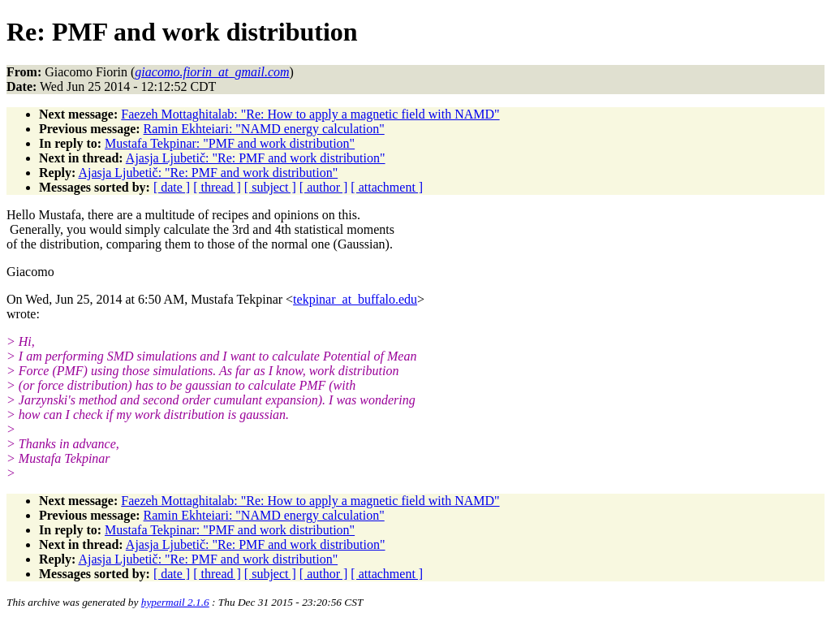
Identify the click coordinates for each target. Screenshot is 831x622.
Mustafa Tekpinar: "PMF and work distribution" (230, 143)
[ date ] (171, 187)
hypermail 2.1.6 (175, 602)
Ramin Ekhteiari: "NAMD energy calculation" (264, 129)
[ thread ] (217, 187)
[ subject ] (270, 187)
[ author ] (323, 187)
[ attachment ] (387, 187)
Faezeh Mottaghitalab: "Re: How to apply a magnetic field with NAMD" (310, 114)
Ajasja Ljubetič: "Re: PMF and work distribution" (255, 158)
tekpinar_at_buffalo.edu (355, 299)
